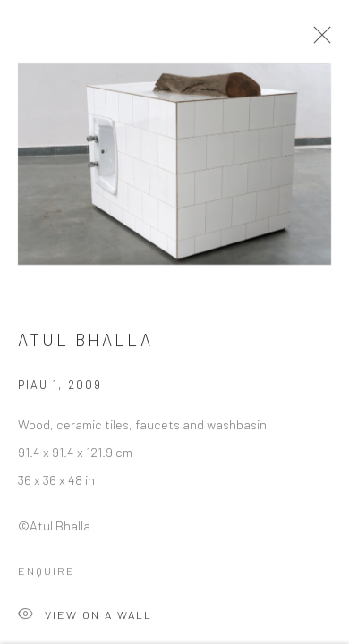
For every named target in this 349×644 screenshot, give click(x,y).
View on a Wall (85, 620)
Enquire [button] (46, 575)
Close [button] (318, 40)
